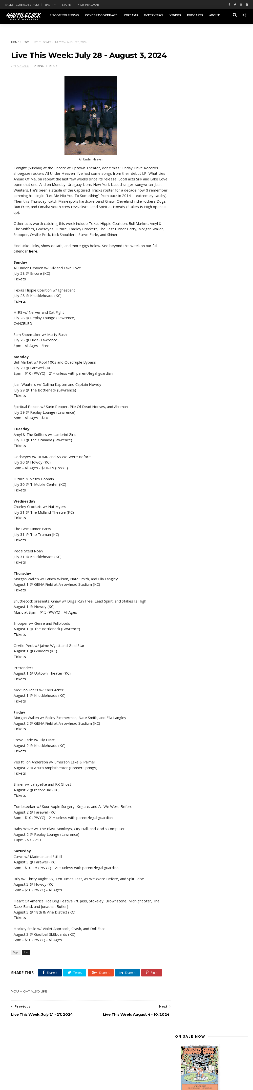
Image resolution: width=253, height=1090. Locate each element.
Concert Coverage (101, 15)
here (33, 262)
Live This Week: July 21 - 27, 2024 (212, 262)
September (195, 235)
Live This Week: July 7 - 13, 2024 (211, 273)
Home (15, 43)
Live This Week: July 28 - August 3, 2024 (214, 254)
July (188, 247)
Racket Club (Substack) (22, 4)
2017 (184, 363)
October (192, 229)
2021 (184, 340)
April (189, 303)
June (189, 291)
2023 (184, 328)
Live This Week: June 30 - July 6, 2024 (211, 281)
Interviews (153, 15)
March (191, 309)
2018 (184, 357)
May (189, 297)
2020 (184, 346)
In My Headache (88, 4)
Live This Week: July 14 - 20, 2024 (212, 267)
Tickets (20, 290)
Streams (130, 15)
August (192, 241)
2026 (184, 200)
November (194, 223)
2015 (184, 375)
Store (66, 4)
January (192, 320)
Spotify (50, 4)
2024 (184, 212)
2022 (184, 334)
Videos (175, 15)
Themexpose (30, 1083)
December (194, 217)
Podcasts (195, 15)
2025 (184, 206)
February (193, 314)
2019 (184, 351)
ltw (26, 43)
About (214, 15)
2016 (184, 369)
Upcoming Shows (64, 15)
